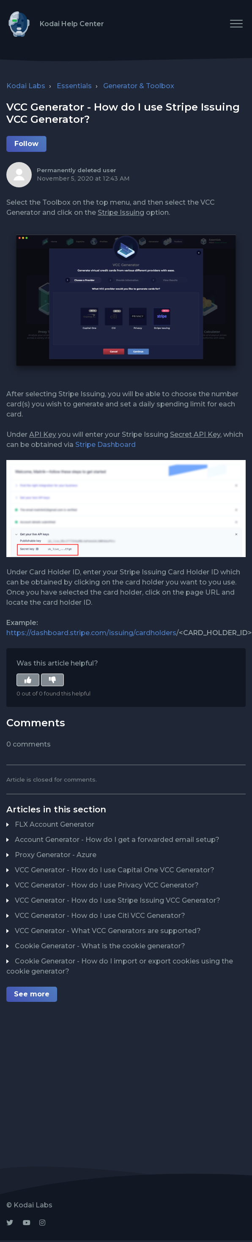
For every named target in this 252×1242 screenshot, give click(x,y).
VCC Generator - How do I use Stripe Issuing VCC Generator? (117, 900)
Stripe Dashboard (105, 445)
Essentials (74, 86)
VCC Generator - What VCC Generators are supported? (108, 931)
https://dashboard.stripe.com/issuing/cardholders (91, 633)
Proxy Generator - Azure (55, 855)
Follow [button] (26, 144)
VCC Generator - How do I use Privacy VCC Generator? (107, 885)
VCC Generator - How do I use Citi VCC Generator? (100, 916)
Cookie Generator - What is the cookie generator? (100, 946)
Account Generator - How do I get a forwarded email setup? (117, 840)
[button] (236, 23)
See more (31, 994)
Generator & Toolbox (138, 86)
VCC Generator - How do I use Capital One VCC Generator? (114, 870)
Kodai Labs (25, 86)
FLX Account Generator (54, 824)
